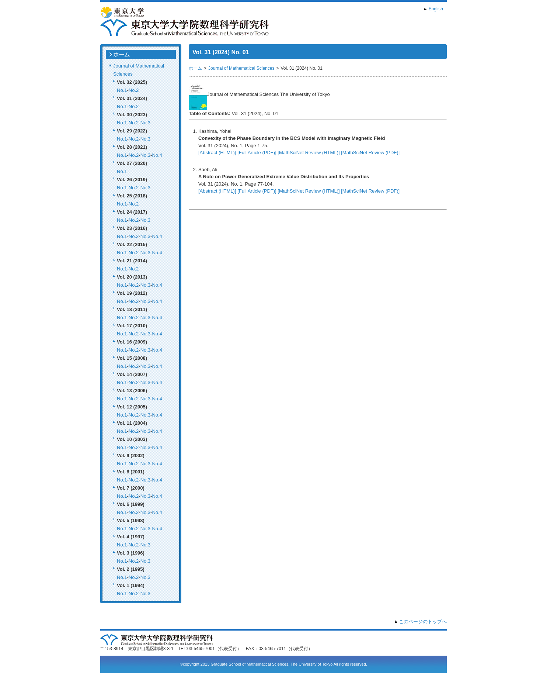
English (436, 8)
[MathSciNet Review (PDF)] (370, 152)
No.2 (134, 90)
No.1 (122, 90)
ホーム (121, 54)
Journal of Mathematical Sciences (241, 68)
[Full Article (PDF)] (256, 152)
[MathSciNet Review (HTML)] (308, 152)
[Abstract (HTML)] (217, 152)
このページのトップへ (423, 621)
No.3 (145, 122)
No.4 (157, 155)
